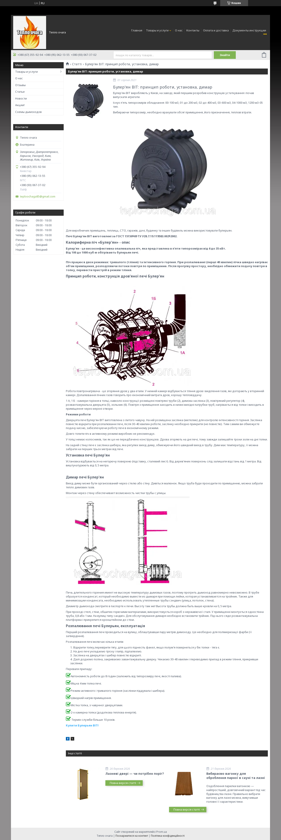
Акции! (20, 105)
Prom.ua (161, 832)
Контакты (192, 30)
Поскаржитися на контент (131, 836)
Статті (77, 64)
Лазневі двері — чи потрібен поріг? (134, 773)
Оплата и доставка (216, 30)
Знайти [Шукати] (225, 55)
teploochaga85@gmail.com (37, 196)
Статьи (20, 92)
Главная (136, 30)
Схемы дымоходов (28, 112)
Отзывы (20, 85)
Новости (21, 98)
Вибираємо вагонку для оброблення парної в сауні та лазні (235, 775)
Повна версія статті (123, 783)
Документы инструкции (249, 30)
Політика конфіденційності (168, 836)
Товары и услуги (157, 30)
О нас (179, 30)
